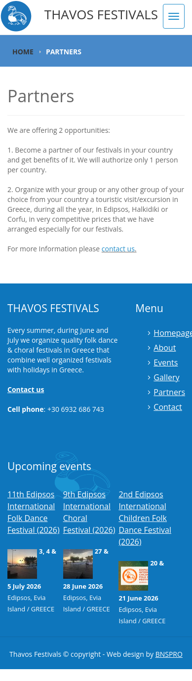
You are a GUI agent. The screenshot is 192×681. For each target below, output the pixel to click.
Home (23, 51)
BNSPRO (169, 654)
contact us (118, 248)
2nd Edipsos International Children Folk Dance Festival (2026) (144, 518)
